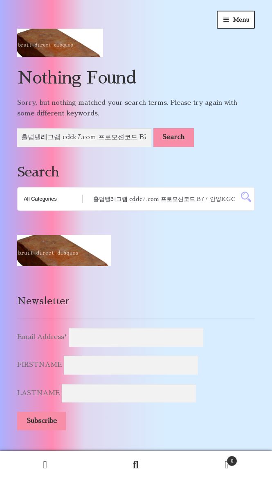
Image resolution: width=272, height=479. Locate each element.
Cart (209, 459)
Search (136, 465)
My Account (45, 465)
